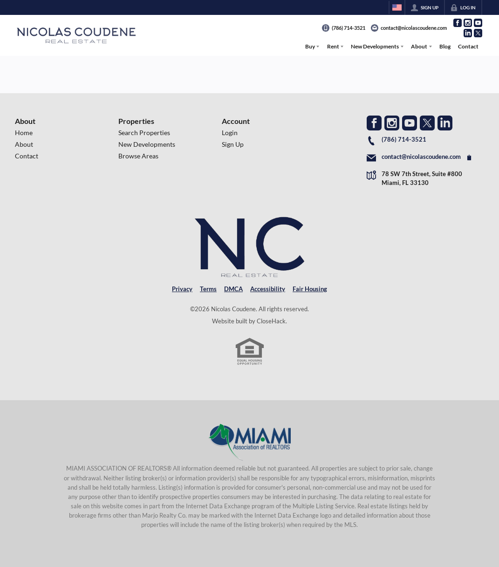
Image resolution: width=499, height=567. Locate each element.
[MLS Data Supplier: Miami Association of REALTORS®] (249, 442)
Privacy (182, 289)
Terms (208, 289)
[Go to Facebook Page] (457, 23)
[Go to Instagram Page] (468, 23)
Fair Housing (310, 289)
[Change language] (396, 7)
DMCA (233, 289)
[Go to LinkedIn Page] (468, 33)
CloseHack (271, 321)
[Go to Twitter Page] (478, 33)
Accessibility (267, 289)
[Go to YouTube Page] (478, 23)
